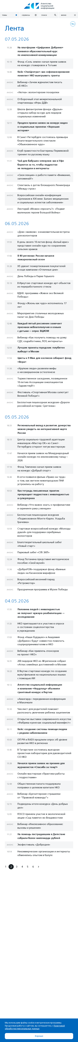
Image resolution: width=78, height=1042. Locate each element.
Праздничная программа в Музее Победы (42, 589)
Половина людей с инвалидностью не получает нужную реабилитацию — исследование (40, 613)
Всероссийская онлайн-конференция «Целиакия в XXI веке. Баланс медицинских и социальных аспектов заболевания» (43, 199)
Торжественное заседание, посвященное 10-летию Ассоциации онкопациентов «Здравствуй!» (42, 382)
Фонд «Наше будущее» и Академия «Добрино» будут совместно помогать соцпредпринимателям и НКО (40, 641)
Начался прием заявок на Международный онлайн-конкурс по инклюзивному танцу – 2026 (43, 457)
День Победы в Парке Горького (35, 276)
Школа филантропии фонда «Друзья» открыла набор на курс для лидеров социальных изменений (40, 113)
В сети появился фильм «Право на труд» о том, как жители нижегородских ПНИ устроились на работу (41, 481)
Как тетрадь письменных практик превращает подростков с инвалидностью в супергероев (43, 494)
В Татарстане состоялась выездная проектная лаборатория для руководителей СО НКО (44, 753)
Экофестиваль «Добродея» (33, 844)
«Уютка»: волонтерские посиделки (38, 92)
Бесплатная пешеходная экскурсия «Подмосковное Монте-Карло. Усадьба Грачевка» (41, 518)
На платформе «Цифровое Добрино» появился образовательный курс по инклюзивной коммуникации (40, 51)
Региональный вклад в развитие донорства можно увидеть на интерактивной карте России (44, 429)
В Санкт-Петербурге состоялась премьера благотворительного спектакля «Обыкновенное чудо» (42, 141)
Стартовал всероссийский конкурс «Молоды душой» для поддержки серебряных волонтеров (43, 532)
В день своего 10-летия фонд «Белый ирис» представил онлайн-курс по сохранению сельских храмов (43, 246)
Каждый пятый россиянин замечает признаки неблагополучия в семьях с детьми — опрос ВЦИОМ (39, 327)
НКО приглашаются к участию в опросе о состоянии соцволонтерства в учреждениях (40, 627)
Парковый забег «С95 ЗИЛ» (33, 552)
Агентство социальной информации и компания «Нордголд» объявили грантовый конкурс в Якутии (39, 688)
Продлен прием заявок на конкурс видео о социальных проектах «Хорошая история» (42, 126)
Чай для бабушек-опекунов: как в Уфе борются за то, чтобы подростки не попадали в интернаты (40, 164)
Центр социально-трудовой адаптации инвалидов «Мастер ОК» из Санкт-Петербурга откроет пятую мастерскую (41, 443)
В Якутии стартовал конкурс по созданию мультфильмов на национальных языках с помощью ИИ (42, 675)
